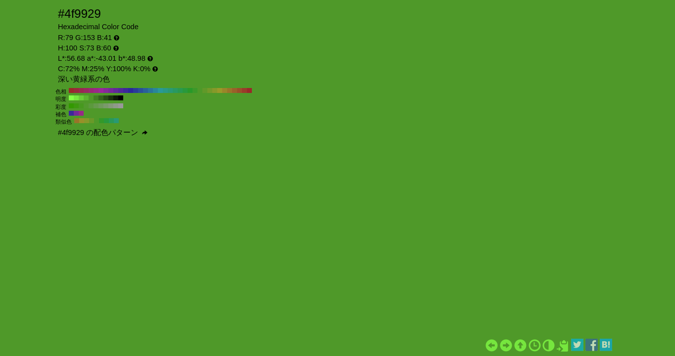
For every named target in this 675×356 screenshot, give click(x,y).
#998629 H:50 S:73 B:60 (224, 90)
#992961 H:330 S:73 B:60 (86, 90)
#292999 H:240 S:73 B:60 (130, 90)
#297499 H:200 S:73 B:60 (150, 90)
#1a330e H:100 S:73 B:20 (110, 97)
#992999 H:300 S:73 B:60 (100, 90)
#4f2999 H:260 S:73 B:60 (120, 90)
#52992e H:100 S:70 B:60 (86, 105)
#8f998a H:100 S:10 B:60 (115, 105)
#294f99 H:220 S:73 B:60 (140, 90)
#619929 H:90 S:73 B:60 (204, 90)
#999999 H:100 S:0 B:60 (120, 105)
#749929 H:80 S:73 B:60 (209, 90)
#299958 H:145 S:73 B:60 (111, 120)
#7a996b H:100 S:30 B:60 (105, 105)
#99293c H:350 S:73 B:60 (76, 90)
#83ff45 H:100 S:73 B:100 (71, 97)
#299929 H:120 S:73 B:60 (190, 90)
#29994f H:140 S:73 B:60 (180, 90)
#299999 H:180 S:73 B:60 (160, 90)
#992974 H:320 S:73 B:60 (91, 90)
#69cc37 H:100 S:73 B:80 (81, 97)
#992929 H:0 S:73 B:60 (249, 90)
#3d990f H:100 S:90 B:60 (76, 105)
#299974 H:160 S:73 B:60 (170, 90)
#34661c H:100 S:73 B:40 (100, 97)
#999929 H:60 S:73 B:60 (219, 90)
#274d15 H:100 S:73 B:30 (105, 97)
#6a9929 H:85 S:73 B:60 (91, 120)
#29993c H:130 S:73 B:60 (185, 90)
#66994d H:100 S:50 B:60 (96, 105)
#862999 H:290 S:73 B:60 (105, 90)
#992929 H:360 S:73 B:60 (71, 90)
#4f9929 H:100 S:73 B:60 (199, 90)
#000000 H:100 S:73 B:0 (120, 97)
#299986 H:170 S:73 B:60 (165, 90)
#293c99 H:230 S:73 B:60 (135, 90)
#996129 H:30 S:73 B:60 (234, 90)
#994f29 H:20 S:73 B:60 (239, 90)
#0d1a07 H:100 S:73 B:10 (115, 97)
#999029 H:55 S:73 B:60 (81, 120)
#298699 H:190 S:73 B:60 (155, 90)
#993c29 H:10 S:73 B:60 (244, 90)
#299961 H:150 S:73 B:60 (175, 90)
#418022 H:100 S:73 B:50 (96, 97)
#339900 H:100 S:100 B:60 (71, 105)
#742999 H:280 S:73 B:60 (110, 90)
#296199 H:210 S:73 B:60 (145, 90)
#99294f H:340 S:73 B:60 (81, 90)
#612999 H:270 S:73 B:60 (115, 90)
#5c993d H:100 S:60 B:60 (91, 105)
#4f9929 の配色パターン (102, 132)
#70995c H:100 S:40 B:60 (100, 105)
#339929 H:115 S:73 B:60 (101, 120)
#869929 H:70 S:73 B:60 (214, 90)
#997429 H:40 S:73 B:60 (229, 90)
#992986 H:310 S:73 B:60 (96, 90)
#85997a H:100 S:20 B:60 (110, 105)
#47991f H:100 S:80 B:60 (81, 105)
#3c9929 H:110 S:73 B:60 (195, 90)
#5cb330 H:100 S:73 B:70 (86, 97)
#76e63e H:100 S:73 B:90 (76, 97)
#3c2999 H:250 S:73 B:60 (125, 90)
